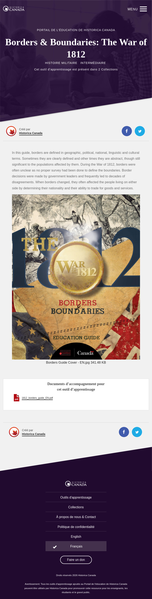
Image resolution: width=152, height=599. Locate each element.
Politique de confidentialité (76, 527)
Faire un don (76, 559)
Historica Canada (30, 133)
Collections (76, 507)
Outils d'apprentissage (76, 497)
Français (76, 546)
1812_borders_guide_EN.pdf (37, 397)
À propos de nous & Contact (76, 517)
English (76, 536)
